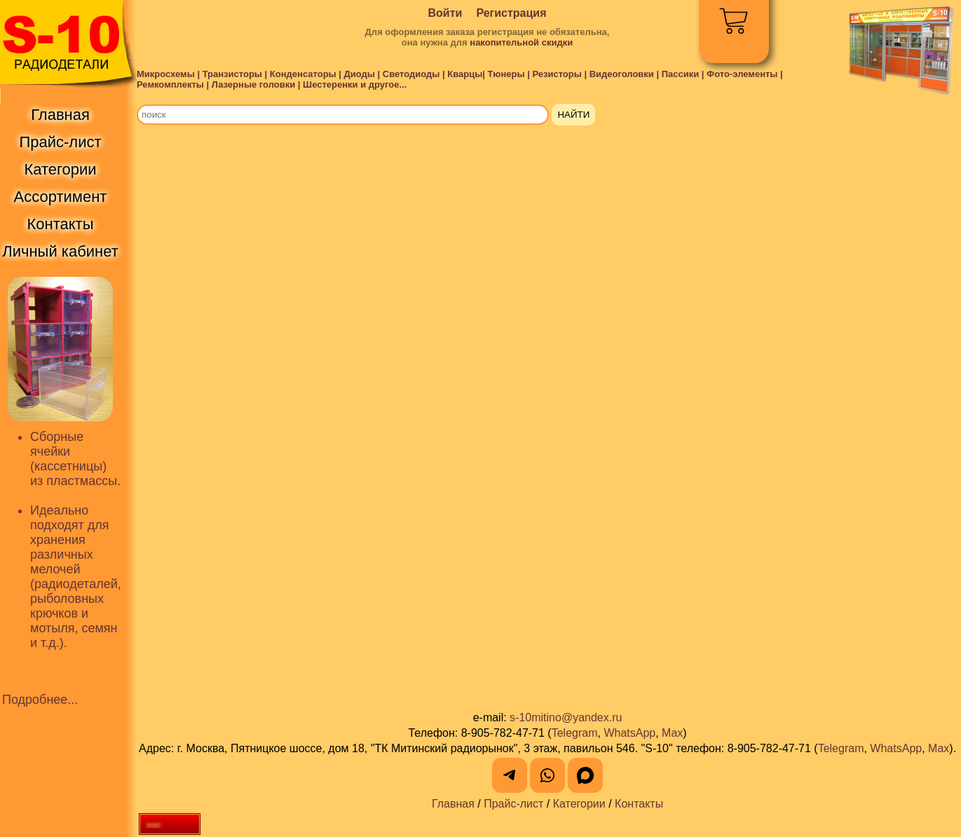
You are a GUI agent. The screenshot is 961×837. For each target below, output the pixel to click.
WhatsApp (629, 733)
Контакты (639, 804)
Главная (453, 804)
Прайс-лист (513, 804)
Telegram (575, 733)
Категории (579, 804)
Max (672, 733)
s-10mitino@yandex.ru (566, 717)
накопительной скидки (521, 42)
